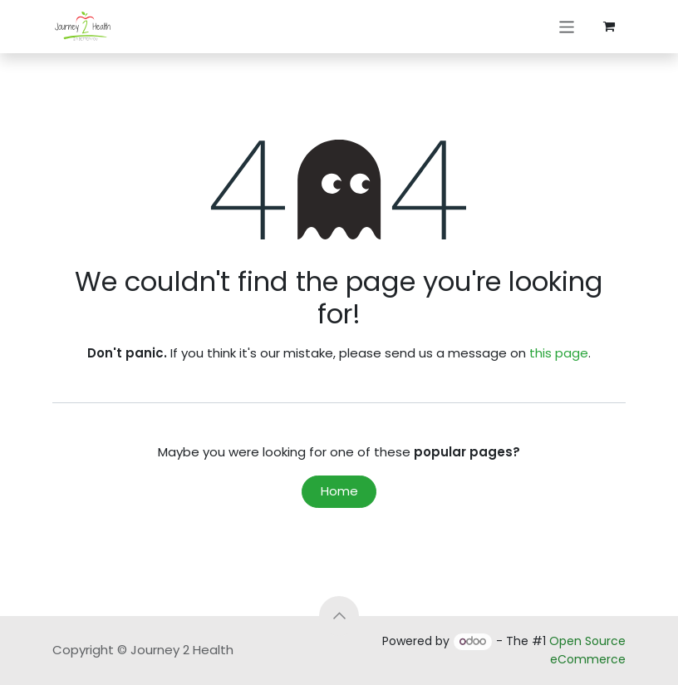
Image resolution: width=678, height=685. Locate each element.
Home (339, 491)
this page (558, 353)
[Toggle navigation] (567, 26)
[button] (339, 616)
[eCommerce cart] (609, 26)
